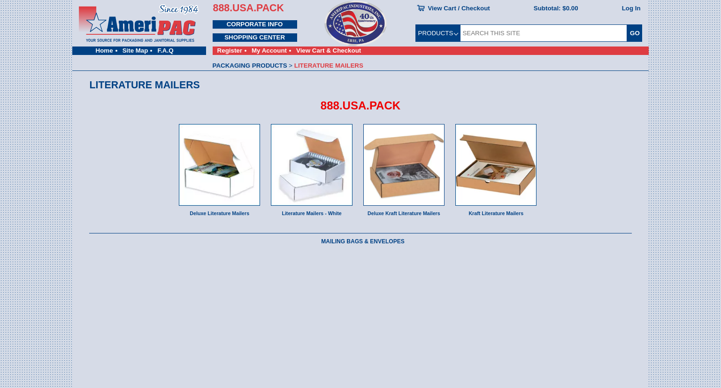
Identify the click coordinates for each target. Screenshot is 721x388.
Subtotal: (556, 8)
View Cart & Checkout (328, 50)
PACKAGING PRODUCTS (250, 65)
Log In (631, 8)
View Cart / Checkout (459, 8)
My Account (269, 50)
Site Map (135, 50)
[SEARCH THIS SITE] (543, 33)
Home (104, 50)
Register (229, 50)
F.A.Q (165, 50)
